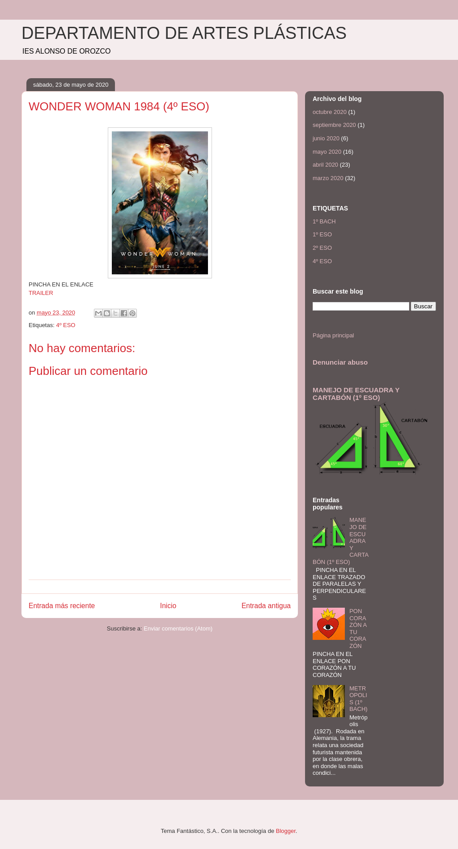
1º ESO (322, 234)
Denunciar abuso (340, 362)
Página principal (333, 335)
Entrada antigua (266, 605)
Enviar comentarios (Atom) (178, 628)
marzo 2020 (328, 178)
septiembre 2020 (334, 125)
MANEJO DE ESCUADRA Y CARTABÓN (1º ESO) (356, 393)
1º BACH (324, 221)
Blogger (286, 831)
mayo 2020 (327, 151)
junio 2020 (326, 138)
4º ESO (65, 325)
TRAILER (41, 293)
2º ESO (322, 247)
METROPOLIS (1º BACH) (358, 699)
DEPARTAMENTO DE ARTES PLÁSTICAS (184, 33)
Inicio (168, 605)
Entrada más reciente (62, 605)
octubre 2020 (330, 112)
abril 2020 (325, 164)
